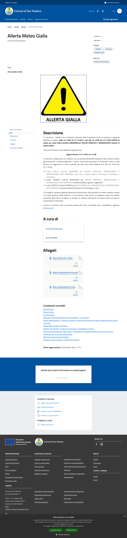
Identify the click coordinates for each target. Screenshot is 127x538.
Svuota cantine (49, 315)
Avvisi (95, 466)
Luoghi (95, 476)
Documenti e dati (11, 481)
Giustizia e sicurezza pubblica (74, 463)
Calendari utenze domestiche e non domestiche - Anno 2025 (66, 317)
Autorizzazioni (69, 477)
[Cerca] (119, 11)
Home (10, 27)
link (80, 150)
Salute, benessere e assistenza (74, 473)
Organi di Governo (11, 459)
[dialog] (63, 526)
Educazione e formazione (72, 459)
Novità (16, 27)
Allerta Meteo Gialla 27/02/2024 (55, 326)
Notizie (23, 27)
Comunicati (97, 463)
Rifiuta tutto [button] (71, 530)
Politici (7, 474)
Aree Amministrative (12, 463)
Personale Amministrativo (14, 477)
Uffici (7, 466)
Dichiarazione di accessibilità (73, 502)
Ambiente (67, 470)
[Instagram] (102, 11)
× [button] (125, 516)
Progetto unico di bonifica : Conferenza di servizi (61, 340)
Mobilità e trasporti (41, 474)
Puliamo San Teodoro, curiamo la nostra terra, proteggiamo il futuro (68, 328)
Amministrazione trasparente (74, 491)
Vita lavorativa (39, 466)
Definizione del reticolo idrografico (56, 337)
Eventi (95, 480)
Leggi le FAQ (39, 498)
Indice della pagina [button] (15, 130)
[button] (63, 535)
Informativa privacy (70, 495)
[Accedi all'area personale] (112, 2)
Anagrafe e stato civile (42, 459)
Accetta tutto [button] (56, 530)
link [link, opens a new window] (83, 526)
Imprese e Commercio (42, 470)
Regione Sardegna (11, 2)
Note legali (67, 498)
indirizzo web (48, 208)
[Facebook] (97, 11)
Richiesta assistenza (41, 502)
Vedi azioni (98, 40)
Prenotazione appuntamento (44, 491)
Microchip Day (48, 309)
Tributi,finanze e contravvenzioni (75, 466)
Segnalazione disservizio (43, 495)
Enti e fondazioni (10, 470)
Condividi (98, 36)
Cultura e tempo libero (42, 463)
